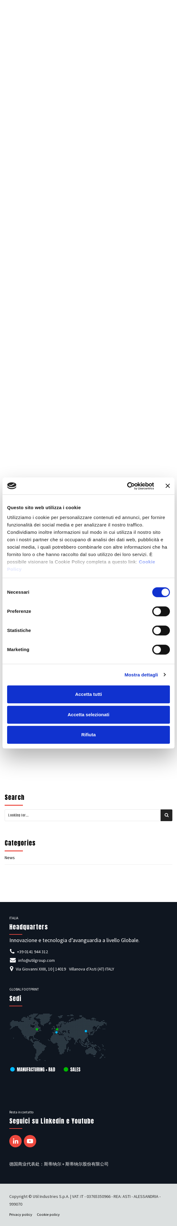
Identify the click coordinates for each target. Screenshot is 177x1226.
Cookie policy (48, 1214)
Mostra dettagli (141, 674)
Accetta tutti (88, 694)
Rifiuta (88, 734)
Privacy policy (20, 1214)
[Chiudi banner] (168, 486)
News (10, 857)
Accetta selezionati (88, 714)
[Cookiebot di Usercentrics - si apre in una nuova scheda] (127, 486)
